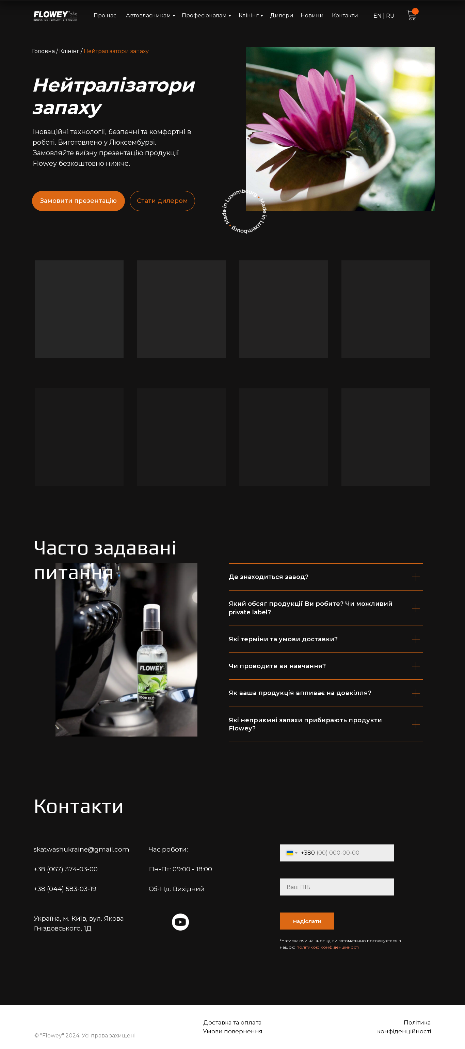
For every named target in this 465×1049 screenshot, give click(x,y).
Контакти (345, 15)
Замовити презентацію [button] (78, 201)
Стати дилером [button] (162, 201)
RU (390, 16)
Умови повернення (232, 1031)
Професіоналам (204, 15)
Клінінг (249, 15)
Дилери (281, 15)
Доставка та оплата (232, 1022)
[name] (337, 886)
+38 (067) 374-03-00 (66, 869)
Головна (43, 51)
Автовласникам (148, 15)
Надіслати (307, 921)
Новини (312, 15)
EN (378, 16)
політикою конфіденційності (327, 947)
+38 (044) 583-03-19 (65, 889)
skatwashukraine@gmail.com (81, 849)
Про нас (105, 15)
